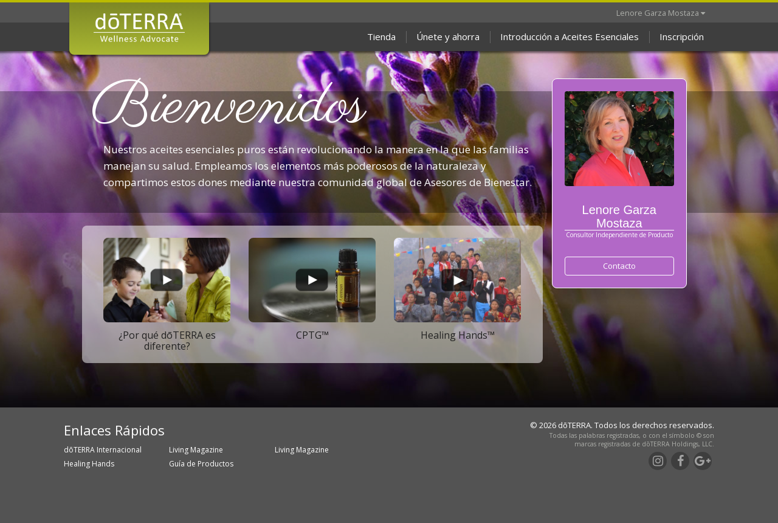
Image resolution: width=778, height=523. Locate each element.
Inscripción (681, 36)
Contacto (619, 265)
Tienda (381, 36)
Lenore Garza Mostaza (660, 12)
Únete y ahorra (448, 36)
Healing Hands (89, 464)
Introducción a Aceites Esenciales (569, 36)
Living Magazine (196, 450)
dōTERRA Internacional (103, 450)
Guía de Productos (201, 464)
